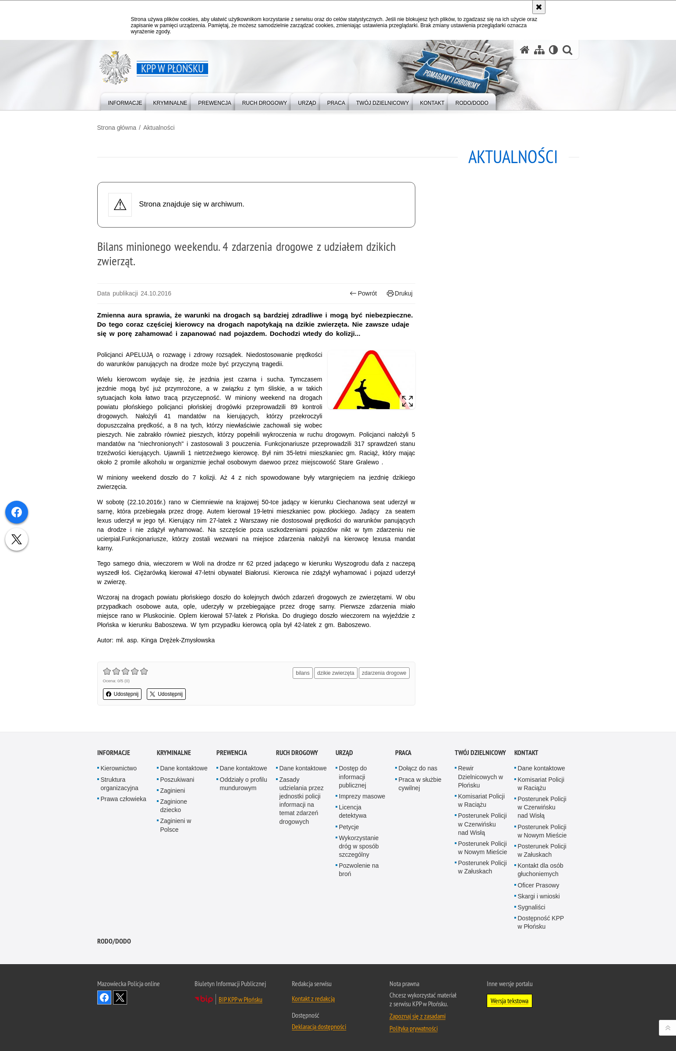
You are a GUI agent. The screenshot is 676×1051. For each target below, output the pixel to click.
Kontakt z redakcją (313, 998)
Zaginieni (172, 790)
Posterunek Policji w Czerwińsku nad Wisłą (482, 824)
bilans (302, 673)
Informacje (113, 752)
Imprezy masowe (362, 796)
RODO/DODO (114, 941)
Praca (403, 752)
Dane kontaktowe (184, 768)
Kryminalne (174, 752)
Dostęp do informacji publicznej (353, 776)
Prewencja (231, 752)
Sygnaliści (531, 907)
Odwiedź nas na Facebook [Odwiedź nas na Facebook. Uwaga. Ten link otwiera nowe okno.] (104, 997)
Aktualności (159, 127)
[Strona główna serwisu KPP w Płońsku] (525, 49)
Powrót (363, 293)
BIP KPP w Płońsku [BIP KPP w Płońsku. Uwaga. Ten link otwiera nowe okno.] (240, 999)
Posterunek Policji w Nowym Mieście (482, 847)
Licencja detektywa (353, 811)
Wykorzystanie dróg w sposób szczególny (359, 846)
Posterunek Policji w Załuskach (482, 867)
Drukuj (400, 293)
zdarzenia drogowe (384, 673)
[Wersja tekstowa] (553, 49)
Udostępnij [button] (122, 694)
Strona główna (117, 127)
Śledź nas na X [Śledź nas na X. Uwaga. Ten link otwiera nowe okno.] (120, 997)
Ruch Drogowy (297, 752)
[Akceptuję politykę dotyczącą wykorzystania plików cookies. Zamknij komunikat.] (538, 7)
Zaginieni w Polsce (175, 825)
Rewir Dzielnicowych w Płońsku (480, 776)
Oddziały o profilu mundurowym (243, 783)
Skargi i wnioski (539, 896)
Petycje (349, 826)
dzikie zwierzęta (335, 673)
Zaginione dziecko (174, 805)
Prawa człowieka (123, 798)
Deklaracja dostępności (319, 1026)
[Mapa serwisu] (539, 49)
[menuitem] (125, 101)
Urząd (344, 752)
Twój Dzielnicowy (480, 752)
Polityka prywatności (413, 1028)
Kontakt (526, 752)
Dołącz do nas (418, 768)
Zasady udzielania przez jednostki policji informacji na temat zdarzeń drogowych (302, 800)
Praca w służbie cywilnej (420, 783)
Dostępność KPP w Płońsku (541, 922)
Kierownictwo (119, 768)
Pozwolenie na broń (359, 869)
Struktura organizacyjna (119, 783)
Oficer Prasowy (538, 885)
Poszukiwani (177, 779)
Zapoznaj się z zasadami (417, 1016)
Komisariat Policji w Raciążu (481, 800)
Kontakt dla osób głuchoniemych (540, 869)
